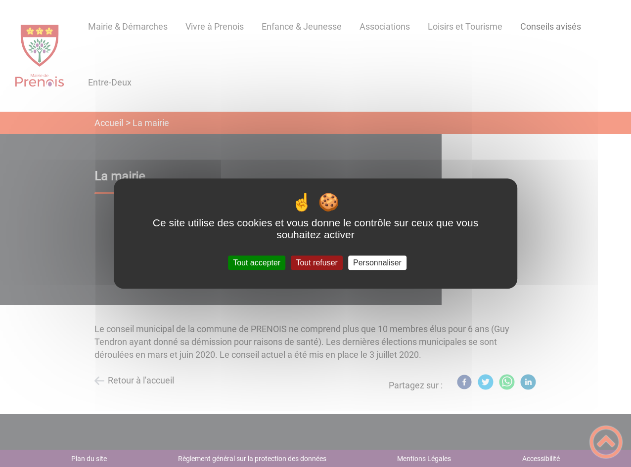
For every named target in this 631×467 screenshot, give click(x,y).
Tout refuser (316, 262)
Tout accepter (256, 262)
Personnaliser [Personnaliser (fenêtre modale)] (377, 262)
